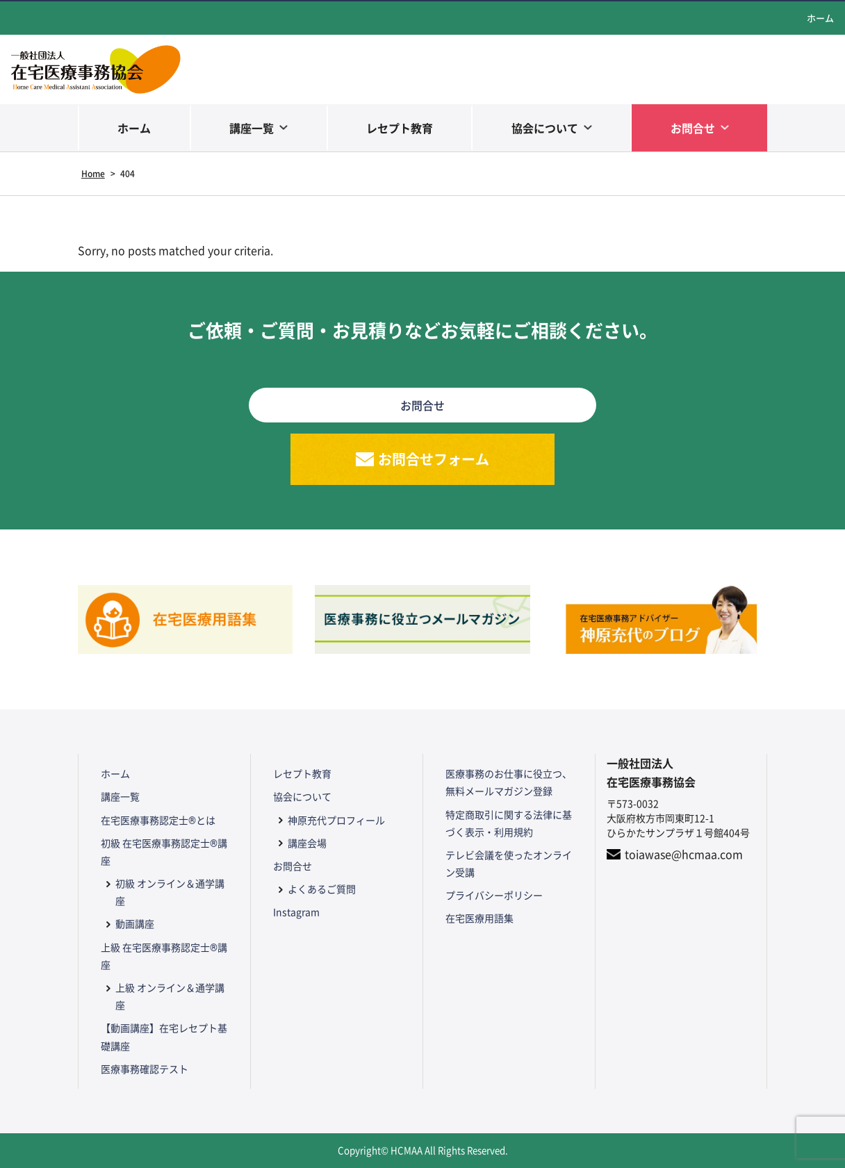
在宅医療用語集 (479, 918)
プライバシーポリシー (494, 895)
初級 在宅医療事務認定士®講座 (164, 851)
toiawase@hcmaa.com (684, 853)
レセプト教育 (399, 128)
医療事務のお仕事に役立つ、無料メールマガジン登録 (508, 782)
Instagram (296, 912)
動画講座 (134, 923)
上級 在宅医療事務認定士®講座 (164, 955)
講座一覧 (251, 128)
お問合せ (693, 128)
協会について (544, 128)
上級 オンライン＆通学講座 (169, 996)
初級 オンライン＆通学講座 (169, 891)
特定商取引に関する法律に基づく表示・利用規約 (508, 823)
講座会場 (307, 843)
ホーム (820, 17)
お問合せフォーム (433, 459)
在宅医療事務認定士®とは (158, 820)
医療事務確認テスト (144, 1069)
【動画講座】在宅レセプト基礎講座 (164, 1036)
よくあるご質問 (322, 889)
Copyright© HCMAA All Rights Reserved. (423, 1150)
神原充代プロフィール (336, 820)
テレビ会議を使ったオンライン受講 (508, 863)
